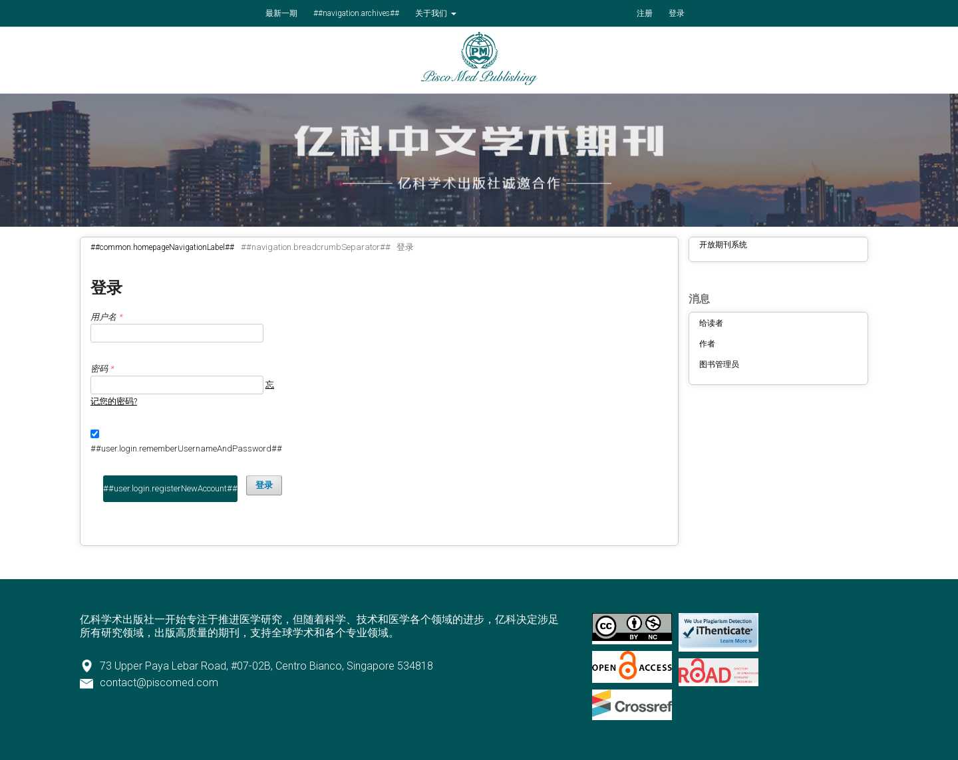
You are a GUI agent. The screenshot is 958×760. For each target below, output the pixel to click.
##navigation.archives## (356, 13)
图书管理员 (719, 364)
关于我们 (432, 13)
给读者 (711, 323)
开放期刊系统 (723, 244)
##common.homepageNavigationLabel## (162, 247)
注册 (645, 13)
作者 (707, 343)
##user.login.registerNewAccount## (170, 488)
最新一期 (281, 13)
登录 (677, 13)
